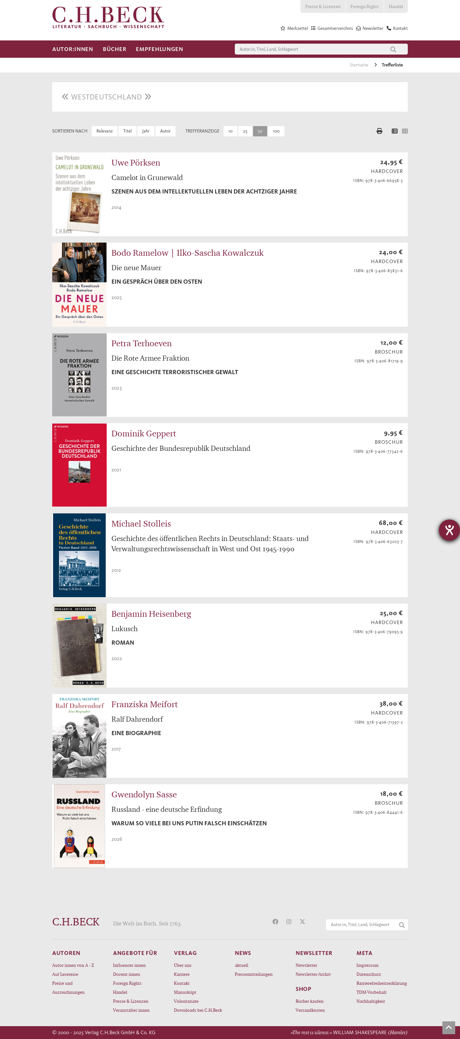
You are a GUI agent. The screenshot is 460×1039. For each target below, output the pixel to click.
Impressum (368, 965)
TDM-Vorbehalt (372, 992)
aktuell (241, 965)
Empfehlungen (159, 49)
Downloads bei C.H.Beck (198, 1010)
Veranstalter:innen (131, 1010)
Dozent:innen (126, 974)
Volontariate (186, 1001)
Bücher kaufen (310, 1001)
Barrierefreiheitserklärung (382, 983)
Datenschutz (369, 974)
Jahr (146, 131)
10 (230, 131)
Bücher (114, 49)
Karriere (182, 974)
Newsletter (306, 965)
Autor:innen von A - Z (73, 965)
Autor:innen (72, 49)
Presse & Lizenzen (323, 6)
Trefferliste (392, 65)
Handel (396, 6)
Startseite (359, 65)
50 (260, 131)
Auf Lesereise (65, 974)
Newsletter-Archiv (313, 974)
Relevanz (104, 131)
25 (245, 131)
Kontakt (182, 983)
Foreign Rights (364, 6)
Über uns (183, 965)
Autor (165, 131)
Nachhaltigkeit (371, 1001)
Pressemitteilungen (254, 974)
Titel (127, 131)
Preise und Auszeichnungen (68, 987)
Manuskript (185, 992)
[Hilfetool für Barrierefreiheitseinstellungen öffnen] (449, 530)
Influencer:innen (129, 965)
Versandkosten (310, 1010)
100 (276, 131)
